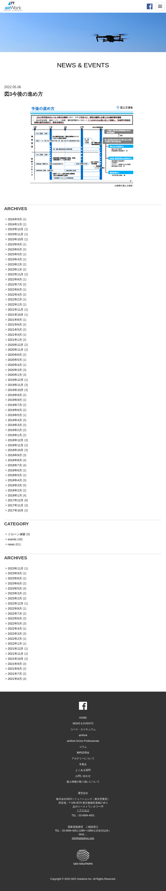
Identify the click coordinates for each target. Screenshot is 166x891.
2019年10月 (16, 390)
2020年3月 (15, 370)
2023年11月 (16, 234)
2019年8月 (15, 400)
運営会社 (83, 793)
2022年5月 (15, 623)
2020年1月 (15, 374)
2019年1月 (15, 435)
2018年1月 (15, 495)
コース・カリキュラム (83, 729)
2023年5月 (15, 254)
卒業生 (83, 764)
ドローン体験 (17, 534)
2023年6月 (15, 249)
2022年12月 (16, 603)
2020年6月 (15, 354)
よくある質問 (83, 770)
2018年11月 (16, 445)
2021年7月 (15, 673)
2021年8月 (15, 319)
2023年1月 (15, 269)
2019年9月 (15, 395)
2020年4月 (15, 364)
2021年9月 (15, 663)
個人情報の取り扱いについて (83, 781)
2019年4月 (15, 420)
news (11, 544)
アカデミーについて (83, 758)
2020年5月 (15, 359)
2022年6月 (15, 289)
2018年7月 (15, 465)
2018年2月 (15, 490)
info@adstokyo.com (83, 838)
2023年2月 (15, 264)
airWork (83, 735)
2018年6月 (15, 470)
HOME (83, 717)
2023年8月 (15, 578)
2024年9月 (15, 219)
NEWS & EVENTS (83, 723)
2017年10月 (16, 510)
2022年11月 (16, 274)
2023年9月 (15, 244)
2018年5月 (15, 475)
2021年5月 (15, 329)
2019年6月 (15, 410)
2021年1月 (15, 339)
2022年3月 (15, 633)
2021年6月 (15, 324)
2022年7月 (15, 284)
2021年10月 (16, 314)
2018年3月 (15, 485)
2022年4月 (15, 294)
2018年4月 (15, 480)
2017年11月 (16, 505)
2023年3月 (15, 593)
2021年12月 (16, 648)
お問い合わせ (83, 776)
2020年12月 (16, 344)
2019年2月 (15, 430)
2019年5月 (15, 415)
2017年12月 (16, 500)
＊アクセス (83, 810)
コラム (83, 746)
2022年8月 (15, 279)
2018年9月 (15, 455)
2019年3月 (15, 425)
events (12, 539)
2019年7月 (15, 405)
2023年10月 (16, 239)
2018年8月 (15, 460)
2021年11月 (16, 309)
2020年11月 (16, 349)
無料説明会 (83, 752)
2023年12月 (16, 229)
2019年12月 (16, 379)
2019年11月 (16, 385)
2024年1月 (15, 224)
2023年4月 (15, 259)
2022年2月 (15, 299)
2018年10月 (16, 450)
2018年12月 (16, 440)
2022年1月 (15, 304)
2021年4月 (15, 334)
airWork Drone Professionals (83, 741)
